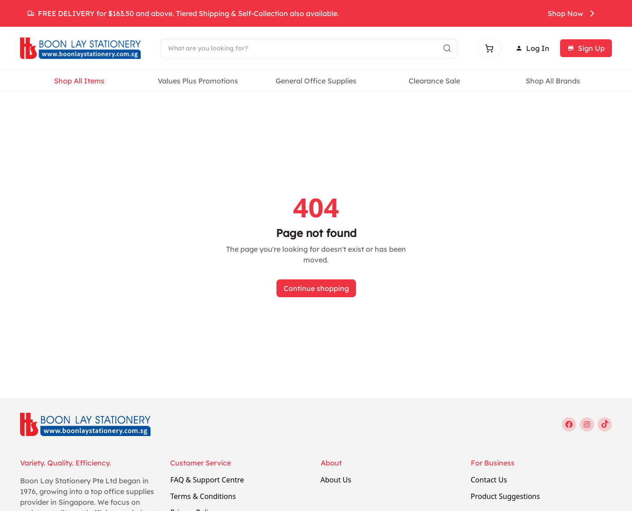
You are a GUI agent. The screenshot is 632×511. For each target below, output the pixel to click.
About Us (336, 480)
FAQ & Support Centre (207, 480)
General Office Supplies (316, 80)
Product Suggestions (505, 496)
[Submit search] (447, 48)
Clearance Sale (434, 80)
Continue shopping (316, 288)
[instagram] (587, 424)
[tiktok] (605, 424)
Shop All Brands (553, 80)
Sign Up (586, 48)
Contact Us (489, 480)
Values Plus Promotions (198, 80)
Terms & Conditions (203, 496)
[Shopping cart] (489, 48)
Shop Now (573, 13)
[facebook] (569, 424)
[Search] (309, 48)
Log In (532, 48)
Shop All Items (79, 80)
